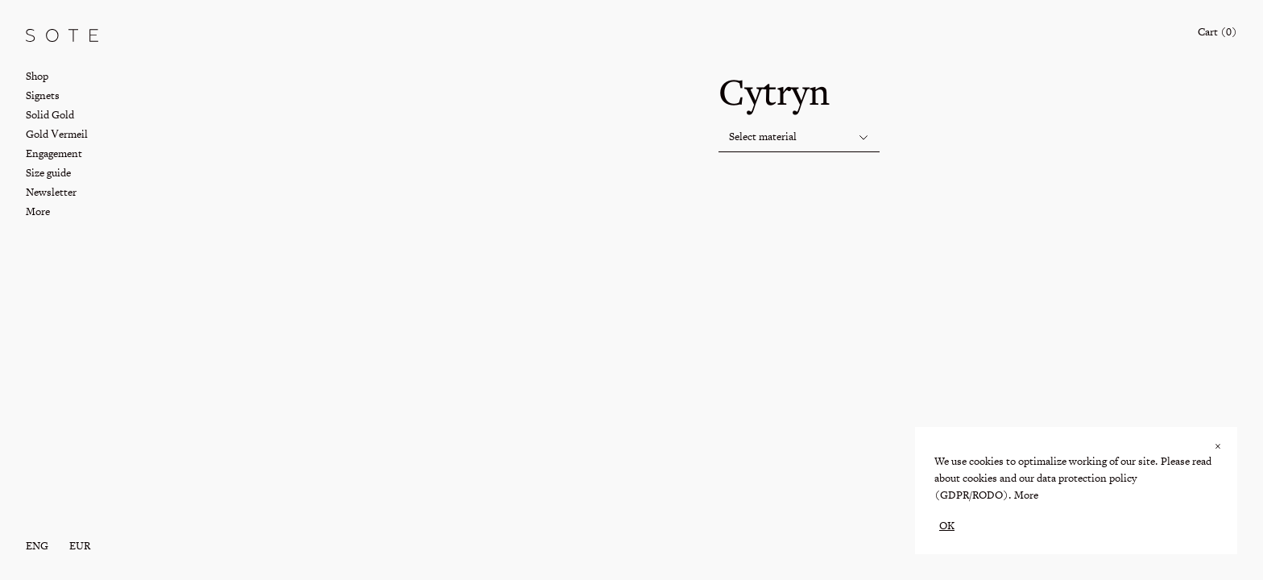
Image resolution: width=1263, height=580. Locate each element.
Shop (37, 76)
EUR (79, 545)
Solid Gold (50, 114)
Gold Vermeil (57, 134)
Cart (1217, 31)
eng (37, 545)
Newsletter (51, 192)
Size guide (48, 172)
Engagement (54, 153)
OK (946, 525)
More (1026, 495)
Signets (43, 95)
